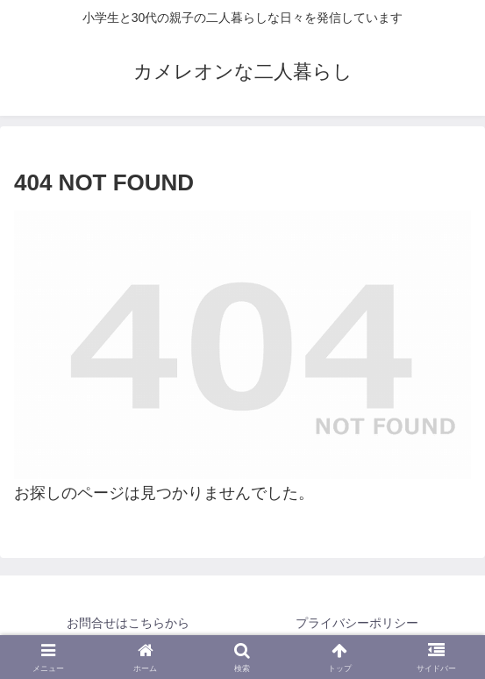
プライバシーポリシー (357, 623)
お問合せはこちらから (128, 623)
